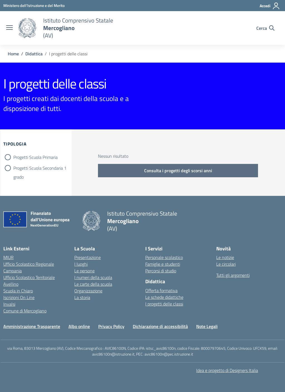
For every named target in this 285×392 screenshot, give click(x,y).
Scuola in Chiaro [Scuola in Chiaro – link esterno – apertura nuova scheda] (18, 290)
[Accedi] (270, 6)
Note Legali (207, 326)
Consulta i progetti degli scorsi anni (178, 170)
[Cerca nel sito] (265, 28)
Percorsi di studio (160, 270)
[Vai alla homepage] (27, 28)
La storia (82, 297)
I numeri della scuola (93, 277)
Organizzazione (88, 290)
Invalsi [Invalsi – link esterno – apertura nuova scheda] (9, 304)
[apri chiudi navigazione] (9, 28)
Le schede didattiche (164, 297)
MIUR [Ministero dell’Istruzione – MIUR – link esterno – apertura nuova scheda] (8, 257)
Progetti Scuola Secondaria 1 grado (40, 168)
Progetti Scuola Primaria (35, 157)
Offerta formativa (161, 290)
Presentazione (87, 257)
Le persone (84, 270)
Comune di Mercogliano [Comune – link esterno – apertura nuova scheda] (24, 310)
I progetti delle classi (164, 303)
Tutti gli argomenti (233, 275)
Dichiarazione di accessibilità (160, 326)
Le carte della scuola (93, 284)
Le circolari (226, 264)
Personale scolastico (164, 257)
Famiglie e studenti (162, 264)
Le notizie (225, 257)
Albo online (79, 326)
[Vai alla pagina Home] (13, 53)
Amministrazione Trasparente (31, 326)
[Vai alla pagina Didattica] (34, 53)
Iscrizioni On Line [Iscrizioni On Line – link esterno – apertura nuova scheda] (19, 297)
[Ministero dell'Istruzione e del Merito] (34, 5)
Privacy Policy (111, 326)
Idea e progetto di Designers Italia (227, 370)
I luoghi (81, 264)
